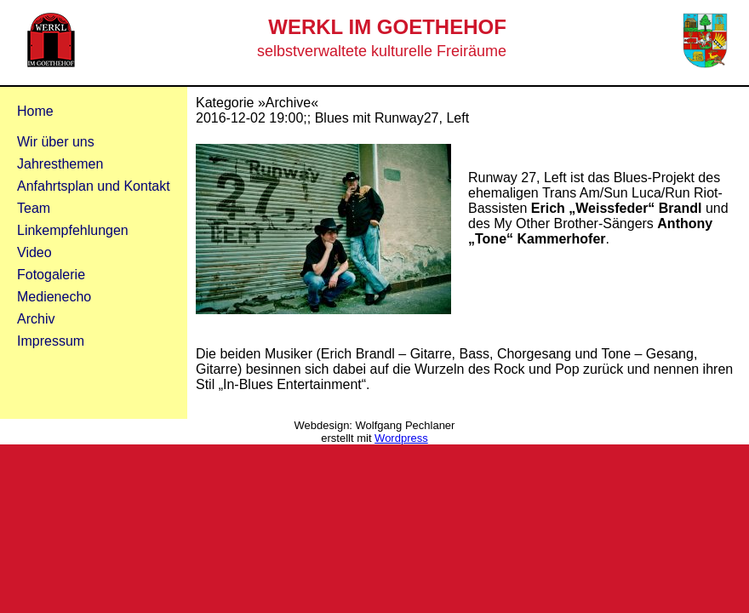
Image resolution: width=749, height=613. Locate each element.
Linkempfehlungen (73, 230)
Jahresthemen (60, 164)
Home (35, 111)
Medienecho (54, 296)
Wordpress (401, 438)
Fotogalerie (51, 274)
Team (33, 208)
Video (34, 252)
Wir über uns (55, 142)
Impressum (50, 341)
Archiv (35, 319)
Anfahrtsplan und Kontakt (93, 186)
